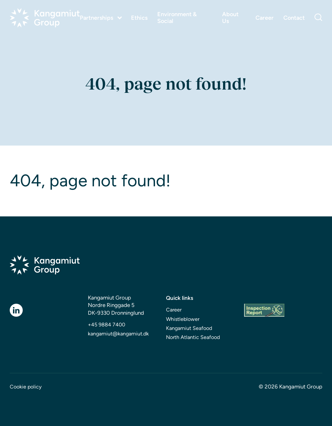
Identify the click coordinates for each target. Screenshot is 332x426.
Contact (294, 18)
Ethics (139, 18)
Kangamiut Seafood (189, 328)
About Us (230, 17)
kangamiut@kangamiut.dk (118, 334)
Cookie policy (26, 387)
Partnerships (96, 17)
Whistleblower (182, 319)
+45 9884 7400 (106, 325)
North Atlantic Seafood (193, 337)
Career (264, 18)
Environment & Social (177, 17)
